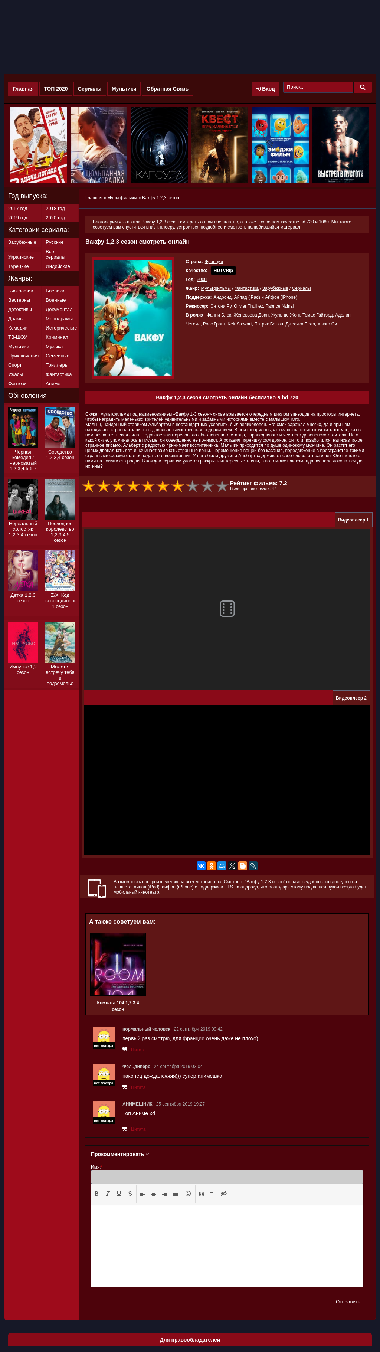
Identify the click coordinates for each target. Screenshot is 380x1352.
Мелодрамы (59, 318)
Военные (56, 300)
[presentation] (97, 1193)
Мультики (124, 89)
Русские (54, 242)
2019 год (17, 217)
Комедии (18, 328)
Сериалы (90, 89)
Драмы (16, 318)
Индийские (58, 266)
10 (222, 486)
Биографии (20, 291)
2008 (202, 279)
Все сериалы (55, 254)
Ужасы (15, 374)
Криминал (57, 337)
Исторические (61, 328)
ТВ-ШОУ (17, 337)
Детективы (20, 309)
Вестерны (19, 300)
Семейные (57, 356)
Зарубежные (275, 288)
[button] (97, 1194)
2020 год (55, 217)
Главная (23, 89)
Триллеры (57, 365)
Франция (214, 261)
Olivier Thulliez (248, 306)
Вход (265, 89)
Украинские (21, 257)
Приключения (23, 356)
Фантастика (247, 288)
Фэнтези (17, 383)
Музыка (54, 346)
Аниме (53, 383)
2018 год (55, 208)
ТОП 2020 (56, 89)
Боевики (55, 291)
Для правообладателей (190, 1340)
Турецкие (18, 266)
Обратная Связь (168, 89)
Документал (59, 309)
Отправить (348, 1301)
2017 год (17, 208)
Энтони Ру (221, 306)
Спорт (15, 365)
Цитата (138, 1050)
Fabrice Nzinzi (279, 306)
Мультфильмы (216, 288)
